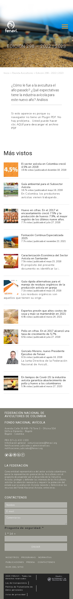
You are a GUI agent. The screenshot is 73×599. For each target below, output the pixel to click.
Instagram (15, 455)
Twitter (7, 455)
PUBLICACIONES (15, 562)
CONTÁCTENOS (46, 562)
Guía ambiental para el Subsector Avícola (42, 185)
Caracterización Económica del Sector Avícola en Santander (44, 257)
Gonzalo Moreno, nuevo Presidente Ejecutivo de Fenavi (42, 352)
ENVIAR (36, 547)
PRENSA (30, 562)
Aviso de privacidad (15, 594)
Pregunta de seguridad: (24, 528)
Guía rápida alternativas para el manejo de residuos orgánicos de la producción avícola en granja (43, 285)
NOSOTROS (12, 557)
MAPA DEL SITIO (15, 567)
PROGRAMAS (28, 557)
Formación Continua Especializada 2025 (42, 236)
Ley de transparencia (16, 583)
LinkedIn (19, 455)
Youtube (11, 455)
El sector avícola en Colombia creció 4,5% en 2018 (43, 165)
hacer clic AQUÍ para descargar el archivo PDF (34, 124)
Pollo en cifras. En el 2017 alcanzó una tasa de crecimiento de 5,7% (45, 332)
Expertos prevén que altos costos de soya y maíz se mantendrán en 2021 (44, 312)
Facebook (23, 455)
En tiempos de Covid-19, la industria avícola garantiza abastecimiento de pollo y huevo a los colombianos (43, 380)
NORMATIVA (45, 557)
